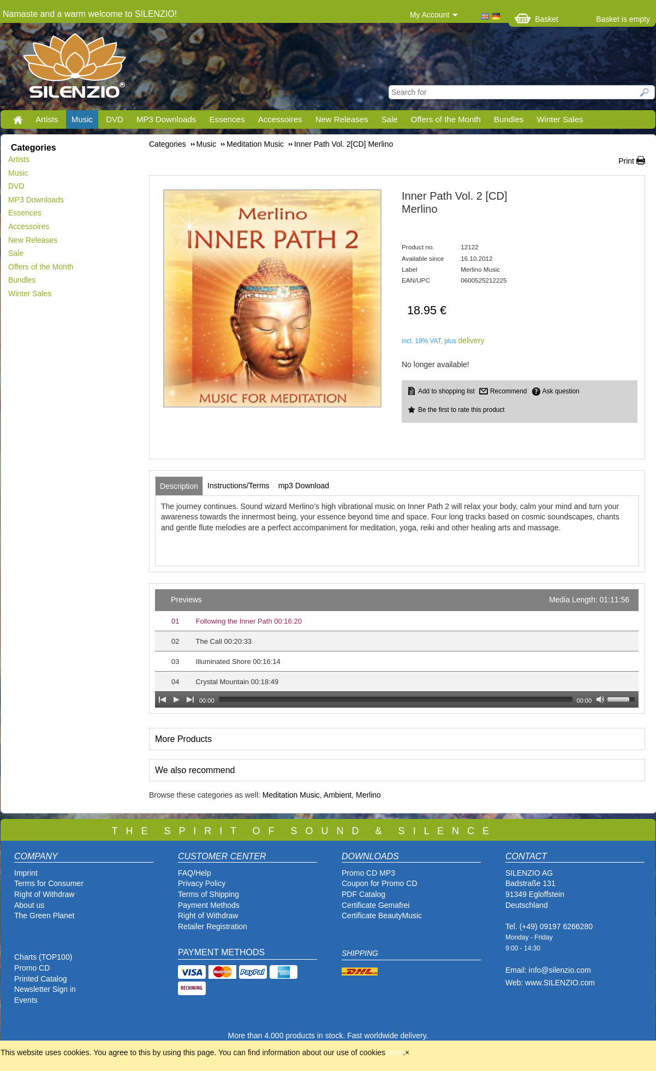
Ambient (337, 795)
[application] (397, 648)
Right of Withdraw (44, 894)
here (395, 1052)
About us (29, 905)
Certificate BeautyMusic (382, 915)
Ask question (561, 391)
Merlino (368, 795)
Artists (46, 119)
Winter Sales (559, 119)
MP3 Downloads (166, 119)
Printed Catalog (40, 978)
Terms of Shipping (208, 894)
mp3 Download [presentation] (303, 485)
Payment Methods (209, 905)
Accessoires (280, 119)
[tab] (179, 486)
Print (626, 161)
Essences (226, 119)
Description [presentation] (179, 486)
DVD (114, 119)
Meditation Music (291, 795)
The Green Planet (44, 915)
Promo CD (32, 968)
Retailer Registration (212, 926)
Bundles (508, 119)
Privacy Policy (201, 883)
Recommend (508, 391)
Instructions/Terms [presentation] (238, 485)
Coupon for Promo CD (380, 883)
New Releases (341, 119)
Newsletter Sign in (45, 989)
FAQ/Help (194, 873)
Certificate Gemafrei (375, 905)
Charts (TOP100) (43, 957)
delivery (471, 340)
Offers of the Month (446, 119)
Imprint (26, 873)
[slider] (395, 699)
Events (26, 1000)
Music (82, 119)
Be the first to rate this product (461, 410)
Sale (389, 119)
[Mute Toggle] (600, 699)
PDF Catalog (363, 894)
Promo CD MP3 (368, 873)
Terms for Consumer (49, 883)
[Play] (176, 699)
